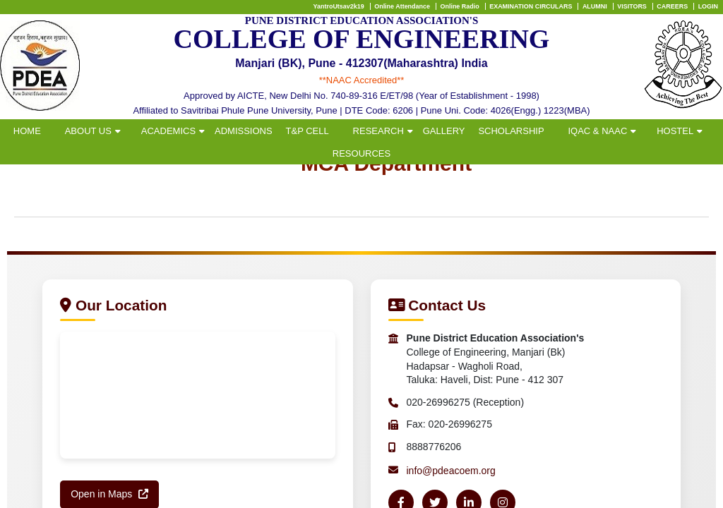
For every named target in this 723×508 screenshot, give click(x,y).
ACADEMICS (168, 131)
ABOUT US (88, 131)
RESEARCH (378, 131)
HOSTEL (675, 131)
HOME (27, 131)
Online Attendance (402, 6)
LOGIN (708, 6)
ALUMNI (594, 6)
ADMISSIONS (244, 131)
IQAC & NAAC (597, 131)
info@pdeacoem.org (451, 470)
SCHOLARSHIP (511, 131)
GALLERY (444, 131)
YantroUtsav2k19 (338, 6)
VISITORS (632, 6)
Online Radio (459, 6)
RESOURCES (361, 153)
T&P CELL (307, 131)
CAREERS (672, 6)
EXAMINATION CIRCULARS (530, 6)
